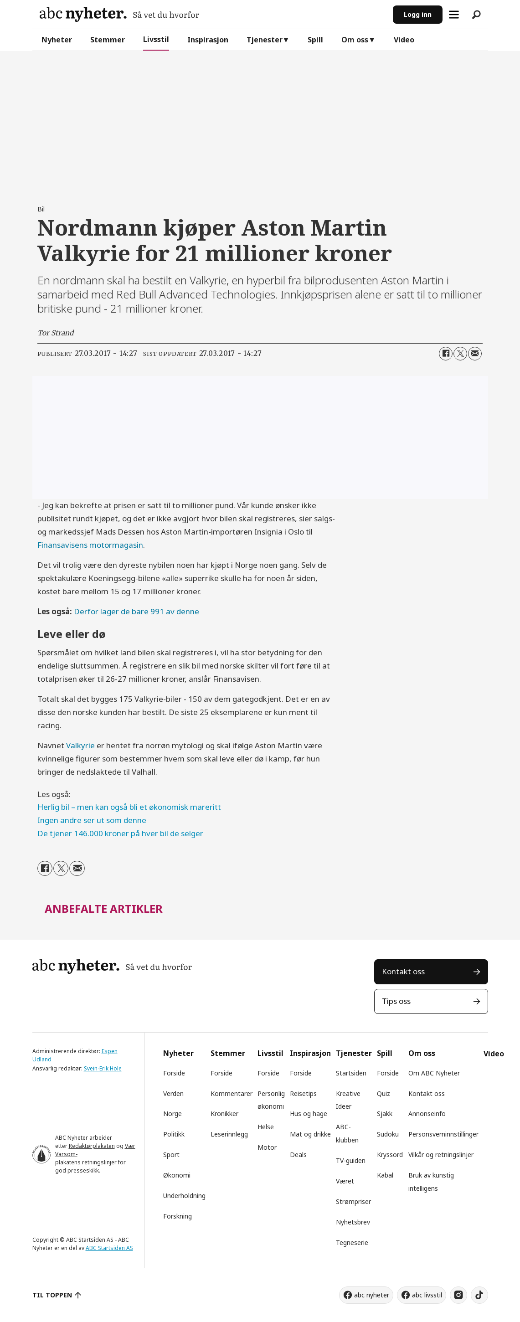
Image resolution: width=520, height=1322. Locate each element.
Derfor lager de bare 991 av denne (136, 611)
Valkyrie (80, 745)
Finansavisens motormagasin (90, 545)
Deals (298, 1154)
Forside (174, 1073)
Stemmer (107, 40)
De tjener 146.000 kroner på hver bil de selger (120, 833)
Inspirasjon (207, 40)
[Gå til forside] (119, 14)
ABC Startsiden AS (109, 1248)
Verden (173, 1093)
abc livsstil (427, 1295)
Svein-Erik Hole (103, 1068)
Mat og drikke (310, 1134)
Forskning (177, 1216)
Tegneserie (352, 1242)
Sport (171, 1154)
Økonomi (176, 1175)
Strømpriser (353, 1201)
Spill (315, 40)
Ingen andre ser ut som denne (91, 820)
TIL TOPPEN (52, 1295)
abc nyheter (371, 1295)
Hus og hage (308, 1113)
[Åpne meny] (454, 15)
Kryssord (390, 1154)
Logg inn (418, 14)
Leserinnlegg (229, 1134)
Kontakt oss (403, 971)
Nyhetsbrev (353, 1222)
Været (345, 1181)
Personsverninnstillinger (443, 1134)
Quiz (383, 1093)
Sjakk (384, 1113)
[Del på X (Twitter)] (460, 353)
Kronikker (224, 1113)
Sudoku (388, 1134)
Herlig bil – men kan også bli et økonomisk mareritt (129, 807)
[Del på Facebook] (446, 353)
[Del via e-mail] (475, 353)
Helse (265, 1126)
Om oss (354, 40)
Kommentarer (231, 1093)
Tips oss (396, 1001)
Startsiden (351, 1073)
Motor (267, 1147)
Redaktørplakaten (92, 1146)
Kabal (385, 1175)
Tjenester (265, 40)
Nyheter (56, 40)
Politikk (174, 1134)
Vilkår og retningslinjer (441, 1154)
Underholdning (184, 1195)
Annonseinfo (427, 1113)
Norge (172, 1113)
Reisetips (303, 1093)
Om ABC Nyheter (434, 1073)
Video (404, 40)
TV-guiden (351, 1160)
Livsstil (156, 39)
